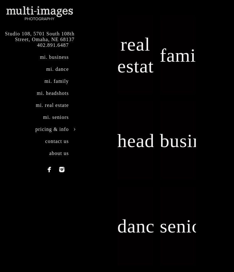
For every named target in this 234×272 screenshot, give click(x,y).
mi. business (54, 57)
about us (59, 153)
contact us (57, 141)
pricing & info (52, 129)
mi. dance (57, 69)
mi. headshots (53, 93)
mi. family (56, 81)
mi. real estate (52, 105)
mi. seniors (56, 117)
